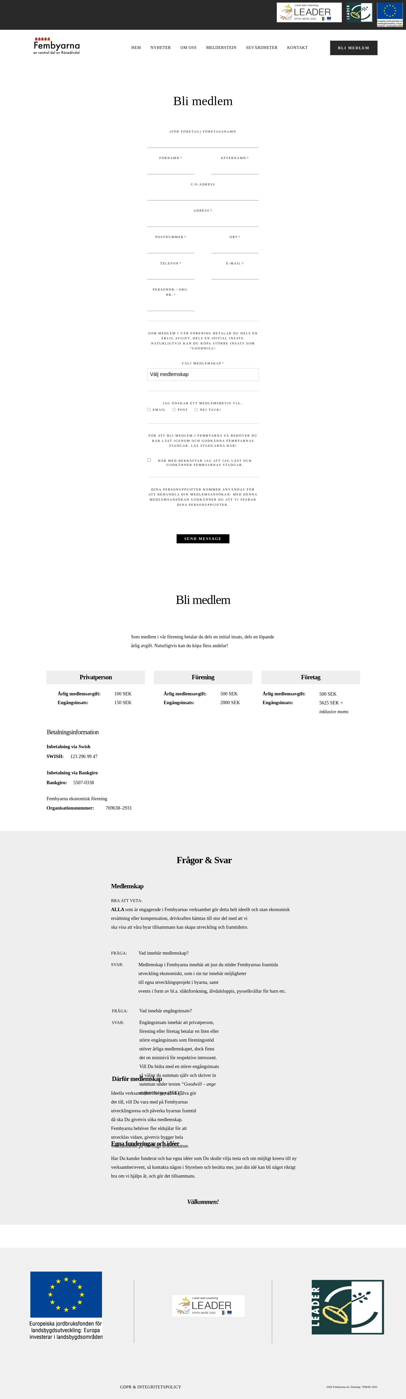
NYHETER (160, 48)
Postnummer (169, 237)
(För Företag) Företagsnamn (203, 131)
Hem (136, 48)
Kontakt (297, 48)
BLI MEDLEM (353, 48)
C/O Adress (203, 184)
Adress (202, 210)
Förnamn (169, 158)
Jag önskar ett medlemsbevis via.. (203, 403)
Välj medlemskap (201, 363)
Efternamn (233, 158)
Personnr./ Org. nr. (171, 292)
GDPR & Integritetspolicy (150, 1387)
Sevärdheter (262, 48)
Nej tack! (207, 409)
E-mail (233, 263)
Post (180, 409)
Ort (234, 237)
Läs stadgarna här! (214, 446)
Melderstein (221, 48)
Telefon (169, 263)
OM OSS (188, 48)
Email (156, 409)
